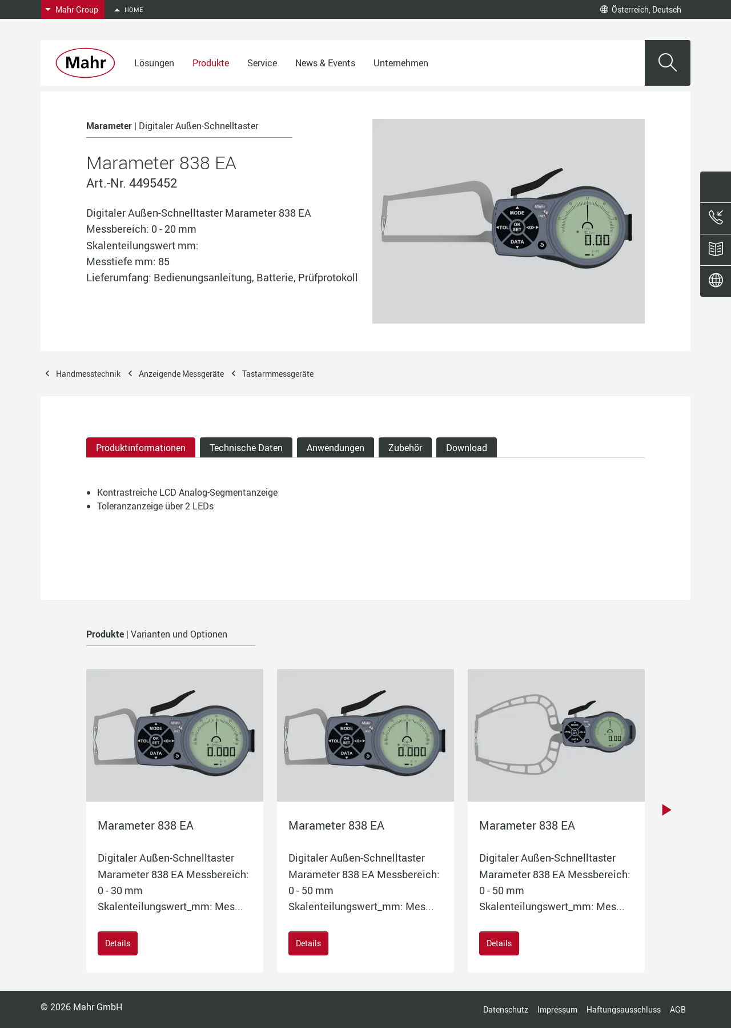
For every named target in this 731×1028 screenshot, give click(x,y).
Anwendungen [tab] (335, 447)
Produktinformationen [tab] (141, 447)
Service (262, 63)
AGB (678, 1009)
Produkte (210, 63)
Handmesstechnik (88, 373)
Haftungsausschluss (624, 1009)
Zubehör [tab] (405, 447)
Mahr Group (76, 9)
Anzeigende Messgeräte (181, 373)
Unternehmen (400, 63)
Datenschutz (505, 1009)
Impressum (557, 1009)
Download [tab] (466, 447)
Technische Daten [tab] (246, 447)
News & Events (325, 63)
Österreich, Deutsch (640, 9)
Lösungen (154, 63)
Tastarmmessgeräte (278, 373)
